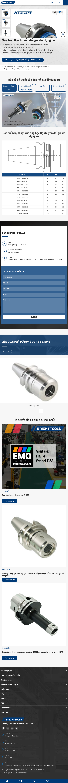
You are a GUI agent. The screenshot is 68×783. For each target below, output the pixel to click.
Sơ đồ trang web (7, 773)
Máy (2, 694)
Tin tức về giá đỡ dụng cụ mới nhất (34, 420)
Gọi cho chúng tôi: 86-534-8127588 (15, 251)
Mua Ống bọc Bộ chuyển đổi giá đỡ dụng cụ (23, 60)
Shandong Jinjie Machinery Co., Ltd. (21, 770)
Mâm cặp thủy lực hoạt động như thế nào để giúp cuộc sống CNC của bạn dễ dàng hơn (33, 574)
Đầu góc (4, 698)
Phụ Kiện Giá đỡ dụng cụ (9, 685)
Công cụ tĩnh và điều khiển (10, 675)
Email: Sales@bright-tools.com (17, 244)
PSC (2, 703)
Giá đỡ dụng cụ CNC (8, 671)
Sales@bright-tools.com (12, 736)
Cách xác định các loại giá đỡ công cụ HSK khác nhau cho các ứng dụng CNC (32, 652)
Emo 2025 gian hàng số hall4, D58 (15, 495)
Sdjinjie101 (8, 758)
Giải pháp (4, 712)
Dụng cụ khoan (6, 680)
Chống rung (5, 689)
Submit (34, 317)
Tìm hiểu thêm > (9, 501)
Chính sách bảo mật (20, 773)
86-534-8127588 (10, 743)
